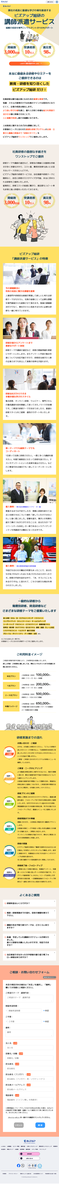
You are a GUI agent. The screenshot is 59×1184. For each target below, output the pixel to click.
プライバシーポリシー (14, 1118)
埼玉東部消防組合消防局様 (29, 566)
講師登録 (28, 1150)
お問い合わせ (29, 1159)
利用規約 (4, 1174)
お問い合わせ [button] (50, 2)
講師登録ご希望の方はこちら (49, 977)
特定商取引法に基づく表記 (50, 1174)
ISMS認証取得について (38, 1174)
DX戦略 (16, 1150)
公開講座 (9, 1147)
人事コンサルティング (32, 1147)
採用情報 (22, 1150)
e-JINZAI (3, 1147)
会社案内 (3, 1150)
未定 (46, 1011)
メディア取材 (35, 1150)
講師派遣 (23, 1147)
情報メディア (10, 1150)
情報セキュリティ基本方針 (25, 1174)
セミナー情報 (16, 1147)
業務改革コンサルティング (45, 1147)
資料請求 (29, 1154)
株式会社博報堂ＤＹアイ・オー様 (32, 506)
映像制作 (55, 1147)
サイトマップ (43, 1150)
